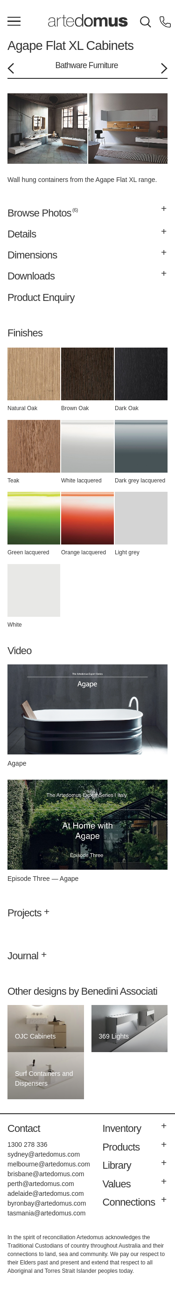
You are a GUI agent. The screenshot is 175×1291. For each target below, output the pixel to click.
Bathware (71, 65)
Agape (24, 45)
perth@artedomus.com (40, 1183)
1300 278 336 (27, 1144)
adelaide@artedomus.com (45, 1193)
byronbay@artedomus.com (46, 1203)
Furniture (103, 65)
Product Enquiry (41, 297)
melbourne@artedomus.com (48, 1164)
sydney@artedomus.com (43, 1154)
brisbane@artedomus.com (45, 1174)
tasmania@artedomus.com (46, 1213)
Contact (23, 1128)
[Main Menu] (14, 22)
